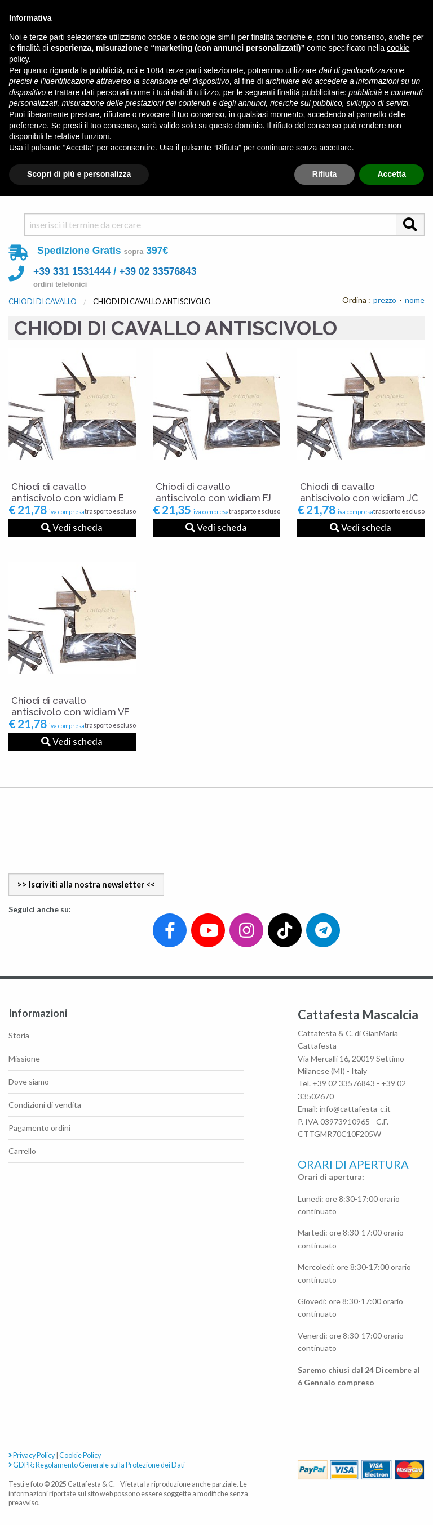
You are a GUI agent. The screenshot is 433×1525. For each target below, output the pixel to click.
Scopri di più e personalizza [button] (79, 174)
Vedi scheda (72, 527)
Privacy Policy (31, 1455)
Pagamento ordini (39, 1127)
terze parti (183, 70)
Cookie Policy (80, 1455)
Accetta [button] (391, 174)
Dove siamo (28, 1081)
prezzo (384, 300)
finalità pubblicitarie (310, 92)
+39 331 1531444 (72, 271)
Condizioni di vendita (44, 1104)
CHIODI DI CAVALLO (42, 301)
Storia (18, 1035)
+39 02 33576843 (157, 271)
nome (415, 300)
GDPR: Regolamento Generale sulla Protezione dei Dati (96, 1465)
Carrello (22, 1151)
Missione (24, 1058)
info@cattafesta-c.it (355, 1108)
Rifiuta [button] (324, 174)
